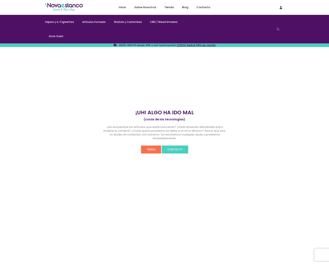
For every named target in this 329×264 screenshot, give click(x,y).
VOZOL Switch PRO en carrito (196, 45)
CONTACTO (175, 149)
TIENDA (151, 149)
